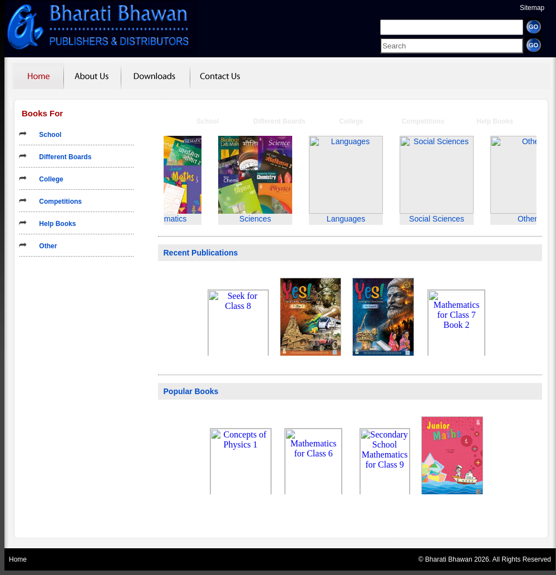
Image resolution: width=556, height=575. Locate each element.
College (47, 179)
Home (18, 559)
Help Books (54, 224)
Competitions (57, 201)
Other (44, 246)
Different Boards (61, 157)
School (46, 135)
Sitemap (532, 8)
